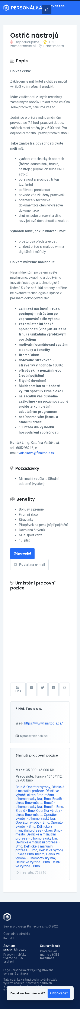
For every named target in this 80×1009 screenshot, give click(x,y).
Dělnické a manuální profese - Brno (34, 848)
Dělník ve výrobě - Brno (33, 862)
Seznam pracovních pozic (14, 947)
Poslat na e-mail (29, 565)
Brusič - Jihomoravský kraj (35, 805)
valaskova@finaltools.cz (37, 453)
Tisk (18, 689)
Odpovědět (59, 993)
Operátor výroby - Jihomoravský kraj (36, 817)
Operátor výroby (38, 787)
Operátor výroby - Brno (32, 822)
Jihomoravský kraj (29, 799)
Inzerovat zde (53, 6)
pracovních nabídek (34, 736)
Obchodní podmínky (16, 933)
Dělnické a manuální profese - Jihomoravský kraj (36, 836)
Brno (47, 799)
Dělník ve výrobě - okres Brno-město (39, 852)
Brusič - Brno (53, 807)
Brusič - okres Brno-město (40, 801)
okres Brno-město (40, 795)
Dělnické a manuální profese (40, 789)
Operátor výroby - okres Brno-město (39, 813)
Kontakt (8, 938)
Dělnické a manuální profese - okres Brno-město (39, 830)
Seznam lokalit (50, 945)
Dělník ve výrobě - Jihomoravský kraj (38, 856)
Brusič (20, 787)
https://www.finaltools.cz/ (43, 723)
